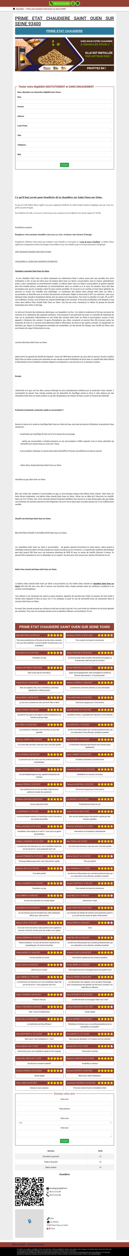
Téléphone (22, 145)
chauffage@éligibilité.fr (59, 1188)
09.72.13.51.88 (55, 1192)
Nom (19, 97)
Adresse (21, 116)
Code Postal (22, 126)
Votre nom (64, 1099)
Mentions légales (18, 1245)
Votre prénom (64, 1109)
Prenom (21, 107)
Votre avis (64, 1128)
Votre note (64, 1118)
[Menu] (78, 3)
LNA (50, 1218)
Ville (19, 135)
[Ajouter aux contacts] (73, 3)
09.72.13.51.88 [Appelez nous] (59, 3)
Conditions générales (35, 1245)
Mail (19, 154)
